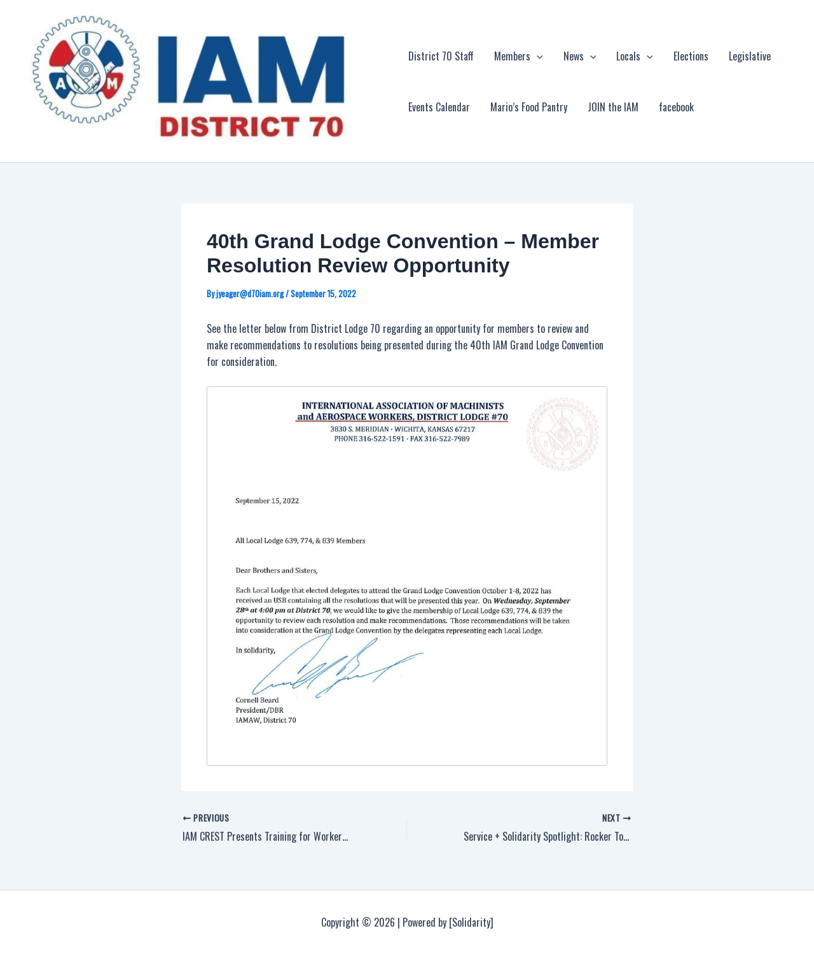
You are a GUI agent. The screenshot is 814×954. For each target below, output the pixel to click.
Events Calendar (439, 107)
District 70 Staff (441, 56)
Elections (690, 56)
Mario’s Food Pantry (528, 107)
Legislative (750, 56)
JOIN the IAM (613, 107)
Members (518, 56)
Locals (634, 56)
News (580, 56)
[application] (536, 56)
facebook (676, 107)
